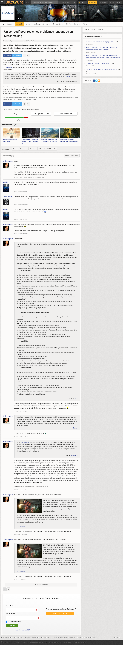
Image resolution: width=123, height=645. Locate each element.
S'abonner (92, 2)
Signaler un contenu (66, 642)
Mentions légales (26, 642)
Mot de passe (10, 613)
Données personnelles (52, 642)
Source (75, 428)
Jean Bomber (7, 197)
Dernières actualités (92, 36)
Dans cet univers (65, 2)
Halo (18, 18)
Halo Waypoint (25, 442)
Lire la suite (21, 526)
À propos (17, 642)
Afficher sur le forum (71, 156)
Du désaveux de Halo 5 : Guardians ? (11, 140)
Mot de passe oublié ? (23, 630)
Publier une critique (65, 114)
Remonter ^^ (118, 637)
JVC (76, 398)
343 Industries (7, 67)
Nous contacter (81, 642)
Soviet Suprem (10, 41)
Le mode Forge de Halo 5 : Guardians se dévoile (49, 141)
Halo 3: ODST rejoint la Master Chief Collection (30, 141)
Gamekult (74, 455)
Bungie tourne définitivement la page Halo (99, 42)
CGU (33, 642)
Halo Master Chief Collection (14, 637)
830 (116, 42)
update (68, 76)
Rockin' (5, 182)
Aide (74, 642)
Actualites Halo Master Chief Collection (37, 637)
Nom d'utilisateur (12, 606)
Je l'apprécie (38, 114)
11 (51, 41)
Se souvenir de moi (14, 621)
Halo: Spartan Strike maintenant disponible (69, 140)
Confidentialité (40, 642)
